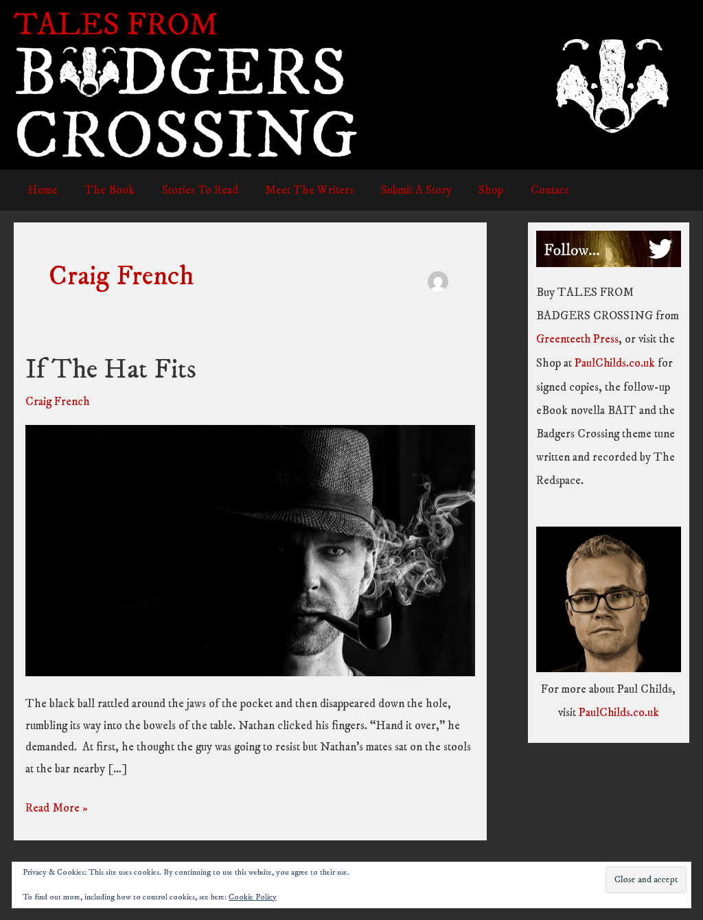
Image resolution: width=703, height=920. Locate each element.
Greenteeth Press (577, 339)
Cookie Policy (253, 897)
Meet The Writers (296, 190)
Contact (525, 190)
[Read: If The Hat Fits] (250, 549)
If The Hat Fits (110, 370)
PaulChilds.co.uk (615, 362)
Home (40, 190)
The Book (104, 190)
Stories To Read (190, 190)
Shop (470, 190)
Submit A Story (399, 190)
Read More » (56, 808)
